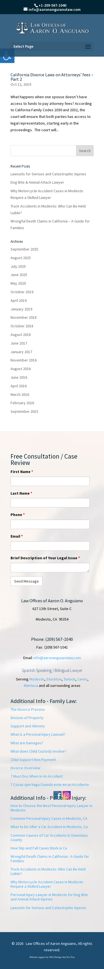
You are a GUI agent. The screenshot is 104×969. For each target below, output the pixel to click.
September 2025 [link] (24, 249)
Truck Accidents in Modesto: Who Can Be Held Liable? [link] (48, 871)
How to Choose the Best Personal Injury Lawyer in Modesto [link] (51, 808)
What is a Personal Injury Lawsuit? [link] (38, 734)
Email (17, 536)
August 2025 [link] (21, 257)
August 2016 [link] (21, 368)
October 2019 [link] (22, 291)
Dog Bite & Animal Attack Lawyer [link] (37, 182)
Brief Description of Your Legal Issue (45, 557)
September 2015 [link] (24, 411)
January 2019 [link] (21, 309)
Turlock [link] (69, 679)
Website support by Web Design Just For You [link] (52, 957)
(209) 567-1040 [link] (59, 639)
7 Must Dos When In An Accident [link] (37, 776)
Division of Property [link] (27, 717)
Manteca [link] (31, 685)
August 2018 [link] (21, 334)
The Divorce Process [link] (28, 709)
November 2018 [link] (24, 317)
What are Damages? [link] (27, 742)
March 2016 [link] (20, 394)
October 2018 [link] (22, 325)
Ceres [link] (82, 679)
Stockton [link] (54, 679)
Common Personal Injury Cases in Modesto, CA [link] (49, 818)
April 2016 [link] (19, 385)
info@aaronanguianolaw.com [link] (57, 657)
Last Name (21, 493)
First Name (22, 471)
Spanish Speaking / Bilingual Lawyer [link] (52, 670)
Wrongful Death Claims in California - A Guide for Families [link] (50, 858)
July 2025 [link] (18, 266)
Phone (18, 514)
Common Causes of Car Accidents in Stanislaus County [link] (49, 837)
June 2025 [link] (19, 274)
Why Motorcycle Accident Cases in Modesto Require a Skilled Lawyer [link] (47, 884)
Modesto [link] (36, 679)
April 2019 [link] (19, 300)
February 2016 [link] (22, 402)
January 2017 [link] (21, 351)
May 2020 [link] (18, 283)
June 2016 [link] (19, 377)
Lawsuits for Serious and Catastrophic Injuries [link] (48, 173)
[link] (52, 27)
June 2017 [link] (19, 343)
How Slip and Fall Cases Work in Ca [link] (39, 848)
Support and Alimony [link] (28, 725)
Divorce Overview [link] (25, 767)
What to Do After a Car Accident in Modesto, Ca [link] (49, 826)
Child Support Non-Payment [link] (33, 759)
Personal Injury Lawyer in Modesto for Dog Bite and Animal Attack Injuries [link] (49, 897)
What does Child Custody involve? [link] (38, 751)
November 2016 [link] (24, 360)
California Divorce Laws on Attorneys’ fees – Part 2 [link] (52, 77)
